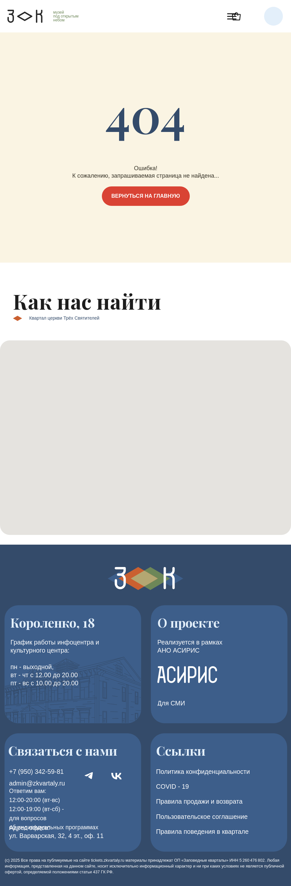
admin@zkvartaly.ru (37, 783)
